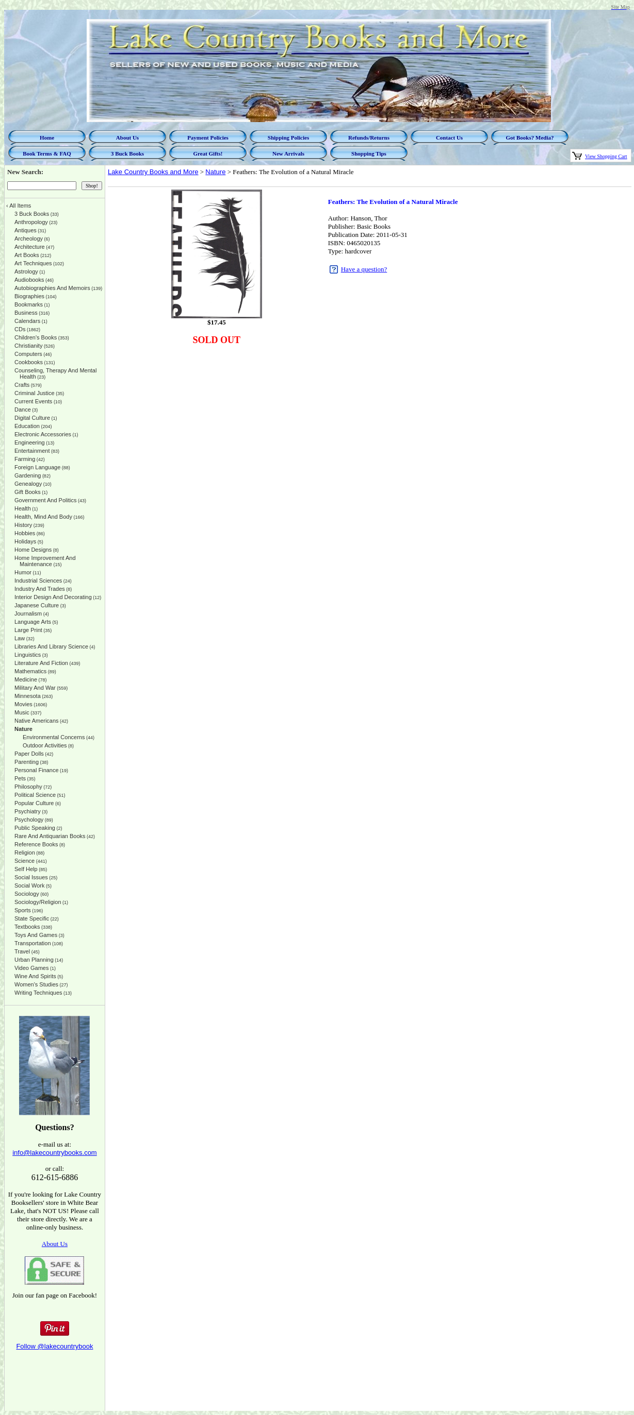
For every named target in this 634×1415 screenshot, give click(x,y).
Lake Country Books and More (153, 172)
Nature (215, 172)
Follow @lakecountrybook (54, 1346)
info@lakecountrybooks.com (54, 1152)
